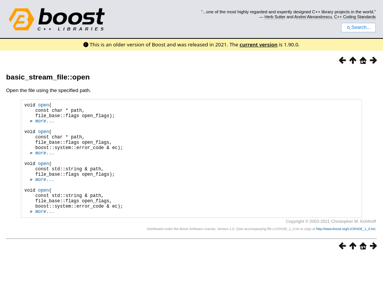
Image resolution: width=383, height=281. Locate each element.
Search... (358, 27)
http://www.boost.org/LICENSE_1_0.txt (345, 253)
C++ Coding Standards (355, 16)
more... (44, 125)
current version (258, 44)
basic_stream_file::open (48, 77)
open (43, 106)
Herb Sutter (275, 16)
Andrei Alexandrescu (313, 16)
